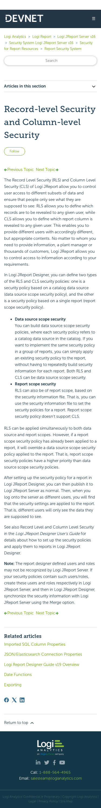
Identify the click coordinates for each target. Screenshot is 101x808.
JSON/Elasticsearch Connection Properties (43, 654)
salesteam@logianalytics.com (56, 778)
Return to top (19, 723)
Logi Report (41, 37)
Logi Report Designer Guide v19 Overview (41, 664)
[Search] (50, 60)
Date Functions (18, 674)
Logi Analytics (15, 37)
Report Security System (62, 49)
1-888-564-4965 (55, 772)
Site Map (66, 801)
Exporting (13, 684)
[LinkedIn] (22, 700)
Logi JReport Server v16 (76, 37)
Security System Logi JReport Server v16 (41, 43)
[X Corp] (14, 700)
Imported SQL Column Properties (34, 644)
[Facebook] (6, 700)
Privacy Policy (48, 801)
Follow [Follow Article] (14, 151)
